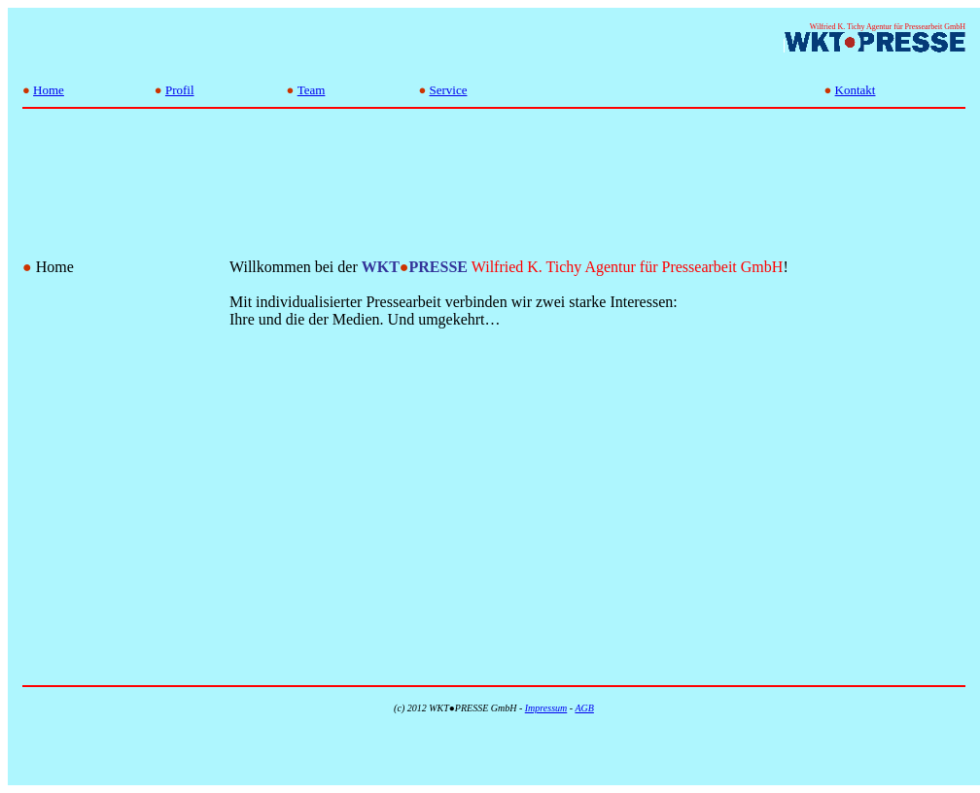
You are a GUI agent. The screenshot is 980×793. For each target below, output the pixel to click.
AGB (584, 708)
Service (449, 90)
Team (312, 90)
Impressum (546, 708)
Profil (179, 90)
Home (48, 90)
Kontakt (855, 90)
